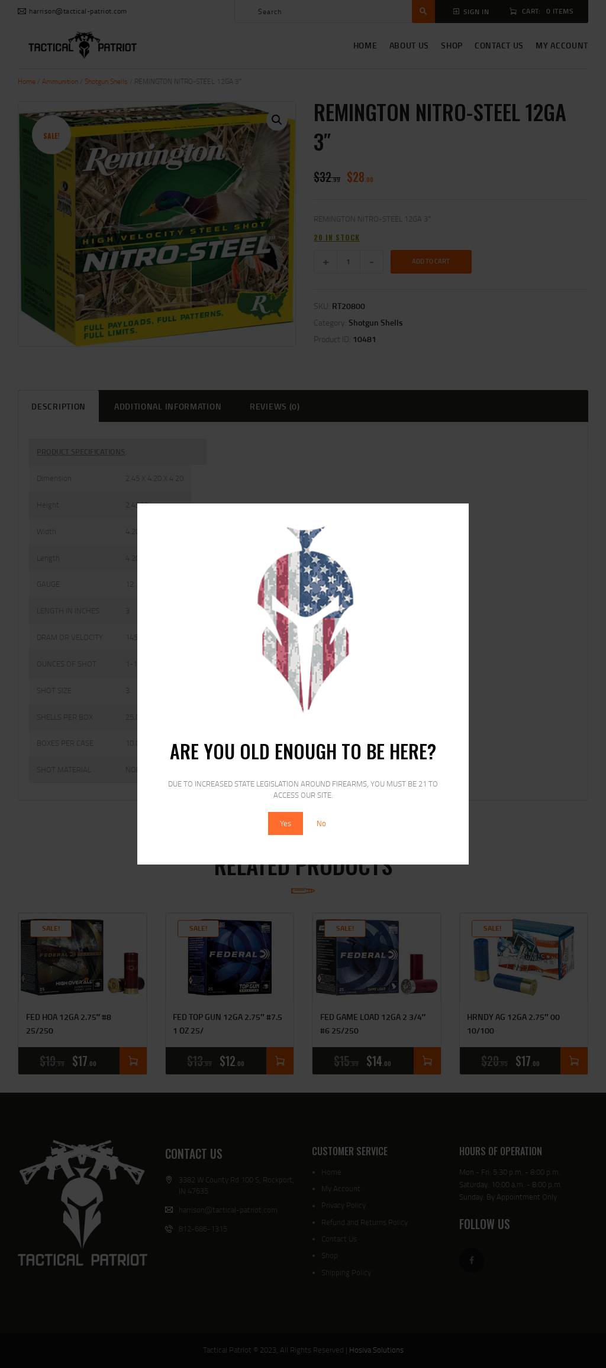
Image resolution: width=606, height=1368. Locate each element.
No (321, 823)
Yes (285, 823)
